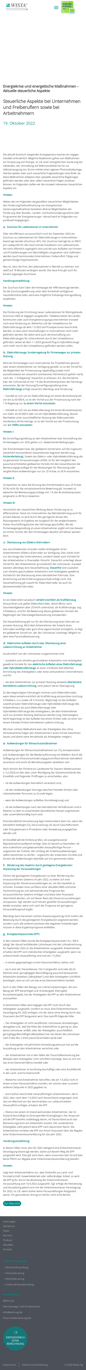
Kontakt (7, 1249)
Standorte (9, 1226)
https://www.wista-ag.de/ (17, 1318)
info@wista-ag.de (12, 1312)
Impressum (9, 1364)
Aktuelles (8, 1244)
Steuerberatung (15, 1273)
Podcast (7, 1240)
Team (6, 1230)
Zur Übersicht (12, 1203)
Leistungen (9, 1221)
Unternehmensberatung (20, 1284)
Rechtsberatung (15, 1278)
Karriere (7, 1235)
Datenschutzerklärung (35, 1364)
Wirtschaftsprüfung (17, 1267)
